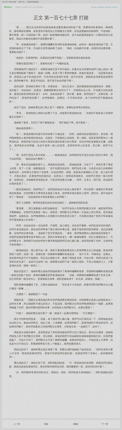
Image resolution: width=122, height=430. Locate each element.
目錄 (46, 424)
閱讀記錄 (115, 7)
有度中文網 (12, 2)
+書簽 (75, 424)
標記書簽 (94, 7)
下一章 (105, 424)
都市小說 (21, 2)
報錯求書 (108, 7)
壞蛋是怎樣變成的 (33, 2)
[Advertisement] (61, 396)
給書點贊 (101, 7)
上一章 (16, 424)
